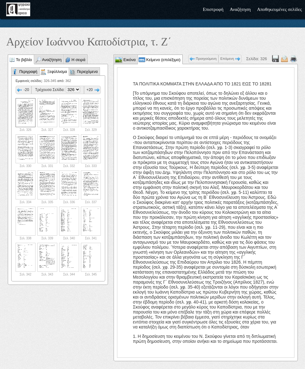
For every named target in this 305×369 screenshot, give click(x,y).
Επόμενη (227, 58)
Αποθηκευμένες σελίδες (279, 9)
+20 (90, 90)
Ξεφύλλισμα (57, 71)
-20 (26, 90)
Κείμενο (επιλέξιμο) (163, 59)
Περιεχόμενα (87, 71)
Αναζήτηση (240, 9)
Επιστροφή (213, 9)
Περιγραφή (28, 71)
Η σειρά (79, 59)
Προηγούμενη (206, 58)
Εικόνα (129, 59)
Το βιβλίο (24, 59)
